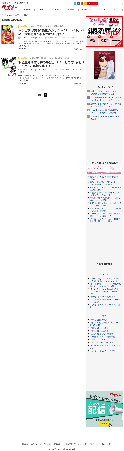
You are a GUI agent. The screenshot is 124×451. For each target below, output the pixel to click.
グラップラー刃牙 (52, 38)
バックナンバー (85, 10)
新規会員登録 (92, 3)
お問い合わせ (36, 444)
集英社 (23, 72)
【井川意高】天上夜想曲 (99, 331)
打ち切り (68, 70)
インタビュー (56, 10)
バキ (60, 38)
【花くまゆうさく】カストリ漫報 (102, 351)
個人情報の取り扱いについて (76, 444)
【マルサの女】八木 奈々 (99, 320)
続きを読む (79, 49)
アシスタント (40, 38)
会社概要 (25, 444)
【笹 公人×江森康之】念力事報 (101, 342)
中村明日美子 (46, 70)
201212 (32, 70)
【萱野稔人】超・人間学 (99, 328)
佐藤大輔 (61, 70)
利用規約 (47, 444)
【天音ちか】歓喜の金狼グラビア (102, 297)
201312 (32, 38)
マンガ (65, 38)
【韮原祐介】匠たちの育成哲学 (101, 334)
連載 (41, 10)
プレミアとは (100, 10)
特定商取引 (58, 444)
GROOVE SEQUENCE (98, 340)
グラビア (71, 10)
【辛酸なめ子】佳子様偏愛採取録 (102, 337)
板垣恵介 (71, 38)
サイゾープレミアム (10, 7)
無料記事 (27, 10)
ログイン (115, 10)
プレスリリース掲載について (99, 444)
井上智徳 (54, 70)
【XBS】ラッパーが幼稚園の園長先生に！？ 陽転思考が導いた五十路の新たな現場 (105, 291)
